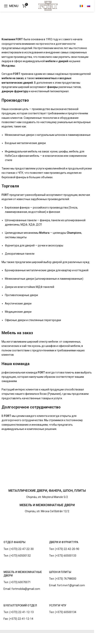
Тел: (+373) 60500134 (62, 612)
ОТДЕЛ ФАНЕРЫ (14, 542)
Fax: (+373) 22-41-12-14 (18, 618)
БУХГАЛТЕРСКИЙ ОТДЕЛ (20, 605)
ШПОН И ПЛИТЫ (60, 572)
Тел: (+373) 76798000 (62, 578)
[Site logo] (48, 5)
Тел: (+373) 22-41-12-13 (19, 612)
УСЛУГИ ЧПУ (57, 605)
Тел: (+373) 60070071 (17, 582)
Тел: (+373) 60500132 (17, 555)
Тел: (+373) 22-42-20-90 (64, 549)
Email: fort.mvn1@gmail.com (67, 585)
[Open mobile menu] (11, 6)
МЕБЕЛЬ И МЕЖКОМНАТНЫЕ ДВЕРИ (23, 573)
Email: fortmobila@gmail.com (22, 588)
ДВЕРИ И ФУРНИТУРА (63, 542)
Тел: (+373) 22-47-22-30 (19, 549)
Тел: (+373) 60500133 (62, 555)
